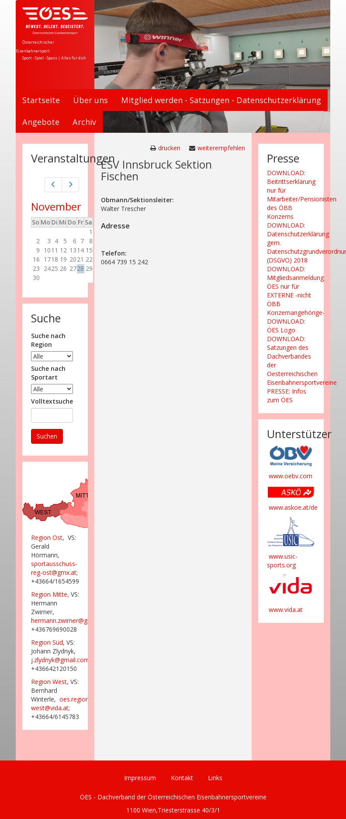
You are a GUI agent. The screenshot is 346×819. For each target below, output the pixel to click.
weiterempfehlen (221, 148)
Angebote (40, 122)
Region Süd (47, 642)
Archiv (84, 122)
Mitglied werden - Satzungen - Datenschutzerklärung (221, 100)
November (56, 206)
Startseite (41, 100)
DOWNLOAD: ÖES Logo (286, 325)
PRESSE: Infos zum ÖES (286, 395)
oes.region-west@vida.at (61, 703)
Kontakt (182, 778)
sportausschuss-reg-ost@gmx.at (54, 568)
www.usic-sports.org (282, 560)
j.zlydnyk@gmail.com (60, 660)
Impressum (140, 778)
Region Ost (46, 537)
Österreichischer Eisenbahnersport (35, 46)
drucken (169, 148)
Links (215, 778)
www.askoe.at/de (293, 507)
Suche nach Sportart (48, 372)
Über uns (90, 100)
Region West (49, 681)
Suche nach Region (48, 340)
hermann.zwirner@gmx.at (67, 620)
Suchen (47, 436)
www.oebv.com (290, 476)
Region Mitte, (50, 594)
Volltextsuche (52, 401)
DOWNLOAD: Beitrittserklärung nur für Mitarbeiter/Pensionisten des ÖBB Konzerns (301, 195)
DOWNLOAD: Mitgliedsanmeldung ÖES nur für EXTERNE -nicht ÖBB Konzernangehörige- (296, 291)
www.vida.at (286, 609)
